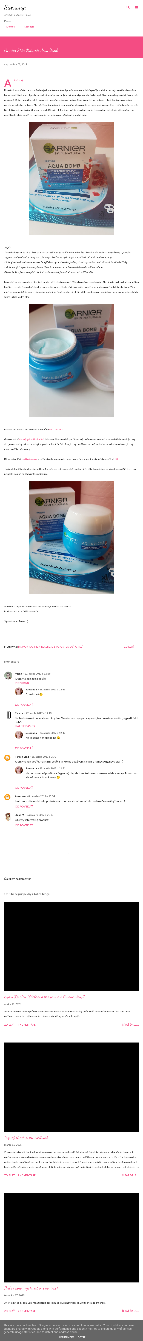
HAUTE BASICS (25, 726)
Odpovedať (24, 704)
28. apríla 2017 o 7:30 (44, 756)
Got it (81, 1337)
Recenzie (27, 26)
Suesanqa (15, 7)
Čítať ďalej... (130, 1024)
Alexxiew (20, 796)
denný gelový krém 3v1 (31, 439)
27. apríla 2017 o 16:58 (37, 673)
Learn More (66, 1337)
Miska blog (22, 682)
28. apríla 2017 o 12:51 (52, 768)
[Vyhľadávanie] (128, 6)
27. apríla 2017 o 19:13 (39, 713)
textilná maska (29, 459)
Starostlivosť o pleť (69, 646)
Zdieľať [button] (129, 646)
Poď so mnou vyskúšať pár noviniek (31, 1288)
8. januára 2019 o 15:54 (41, 796)
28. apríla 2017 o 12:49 (52, 689)
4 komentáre (27, 1024)
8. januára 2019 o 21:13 (40, 814)
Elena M (19, 814)
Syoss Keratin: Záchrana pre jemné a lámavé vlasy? (44, 996)
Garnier (34, 646)
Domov (8, 26)
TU (116, 459)
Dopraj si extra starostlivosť (26, 1137)
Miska (18, 673)
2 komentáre (27, 1175)
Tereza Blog (22, 756)
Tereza (19, 713)
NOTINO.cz (55, 429)
